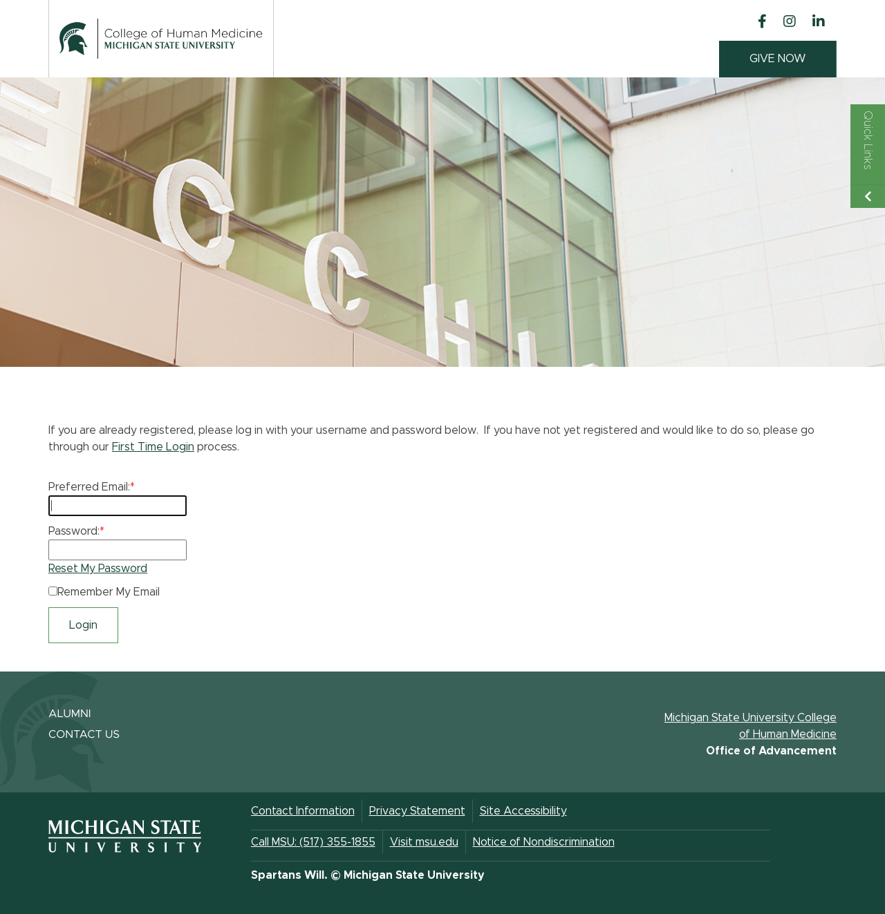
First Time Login (153, 447)
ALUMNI (69, 714)
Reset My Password (97, 568)
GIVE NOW (777, 58)
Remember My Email (108, 592)
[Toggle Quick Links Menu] (867, 156)
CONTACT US (84, 735)
